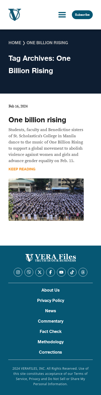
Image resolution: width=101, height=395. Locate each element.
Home (15, 43)
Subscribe (82, 14)
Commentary (50, 321)
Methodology (51, 342)
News (50, 311)
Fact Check (51, 331)
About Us (50, 290)
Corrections (50, 352)
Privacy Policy (50, 300)
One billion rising (37, 120)
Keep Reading (22, 169)
